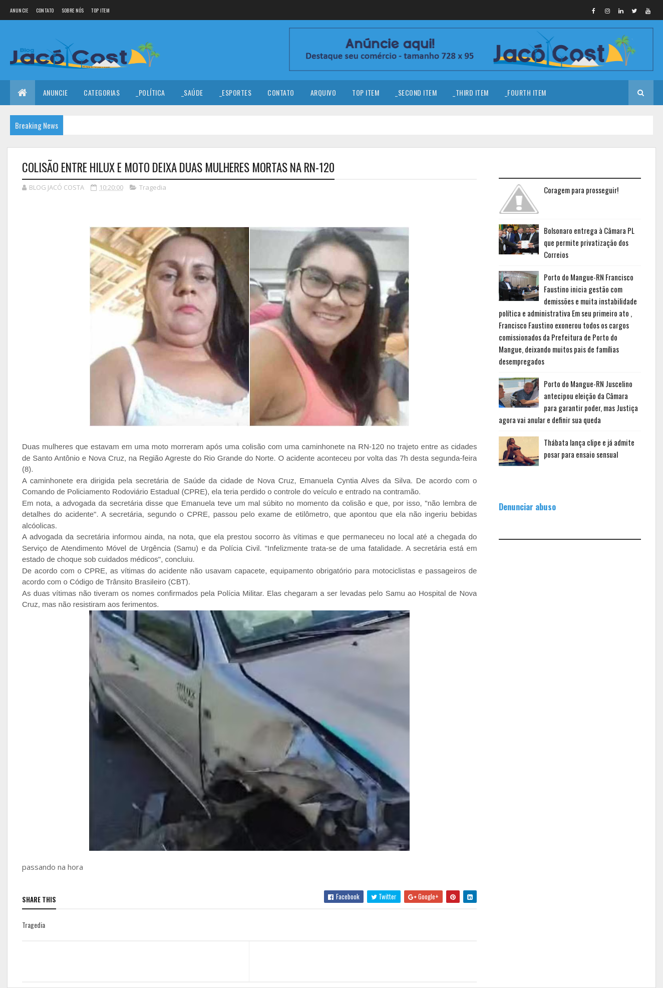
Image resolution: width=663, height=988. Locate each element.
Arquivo (323, 92)
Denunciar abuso (527, 506)
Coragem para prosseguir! (581, 189)
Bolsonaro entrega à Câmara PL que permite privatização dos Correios (589, 242)
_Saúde (192, 92)
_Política (150, 92)
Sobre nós (73, 10)
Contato (45, 10)
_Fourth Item (525, 92)
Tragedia (152, 187)
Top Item (100, 10)
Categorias (102, 92)
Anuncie (19, 10)
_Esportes (235, 92)
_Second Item (416, 92)
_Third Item (471, 92)
